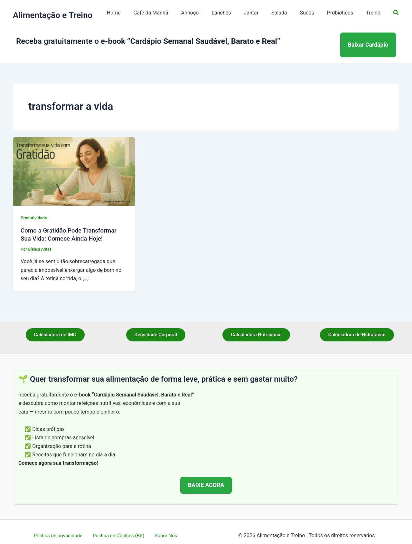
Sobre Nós (164, 528)
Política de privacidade (61, 528)
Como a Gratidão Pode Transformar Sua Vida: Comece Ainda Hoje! (72, 226)
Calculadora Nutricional (256, 327)
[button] (396, 13)
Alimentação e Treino (52, 15)
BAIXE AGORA (206, 477)
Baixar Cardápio (368, 41)
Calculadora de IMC (55, 327)
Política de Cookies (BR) (119, 528)
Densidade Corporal (155, 327)
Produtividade (35, 210)
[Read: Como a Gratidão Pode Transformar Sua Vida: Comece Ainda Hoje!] (74, 163)
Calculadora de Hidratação (356, 327)
